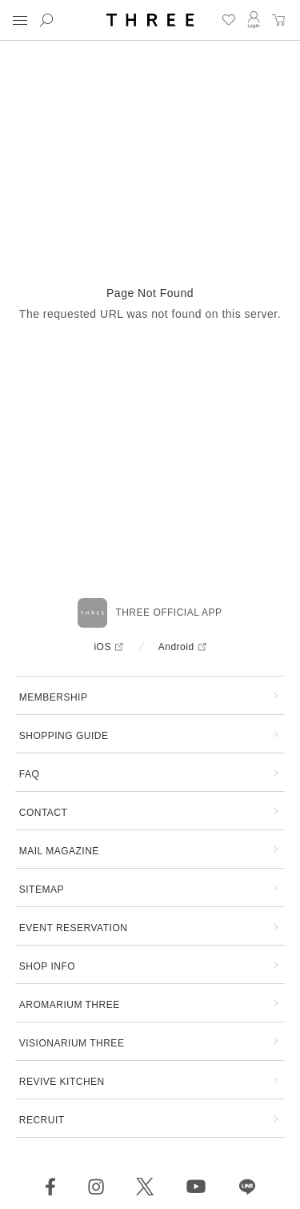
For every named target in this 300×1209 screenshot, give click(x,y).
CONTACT (43, 812)
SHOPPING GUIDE (64, 735)
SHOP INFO (47, 966)
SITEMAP (41, 889)
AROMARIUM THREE (69, 1004)
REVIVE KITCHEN (62, 1081)
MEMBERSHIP (53, 697)
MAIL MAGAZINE (59, 851)
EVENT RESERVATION (73, 928)
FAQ (29, 774)
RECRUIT (42, 1120)
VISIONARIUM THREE (72, 1043)
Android (176, 647)
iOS (102, 647)
